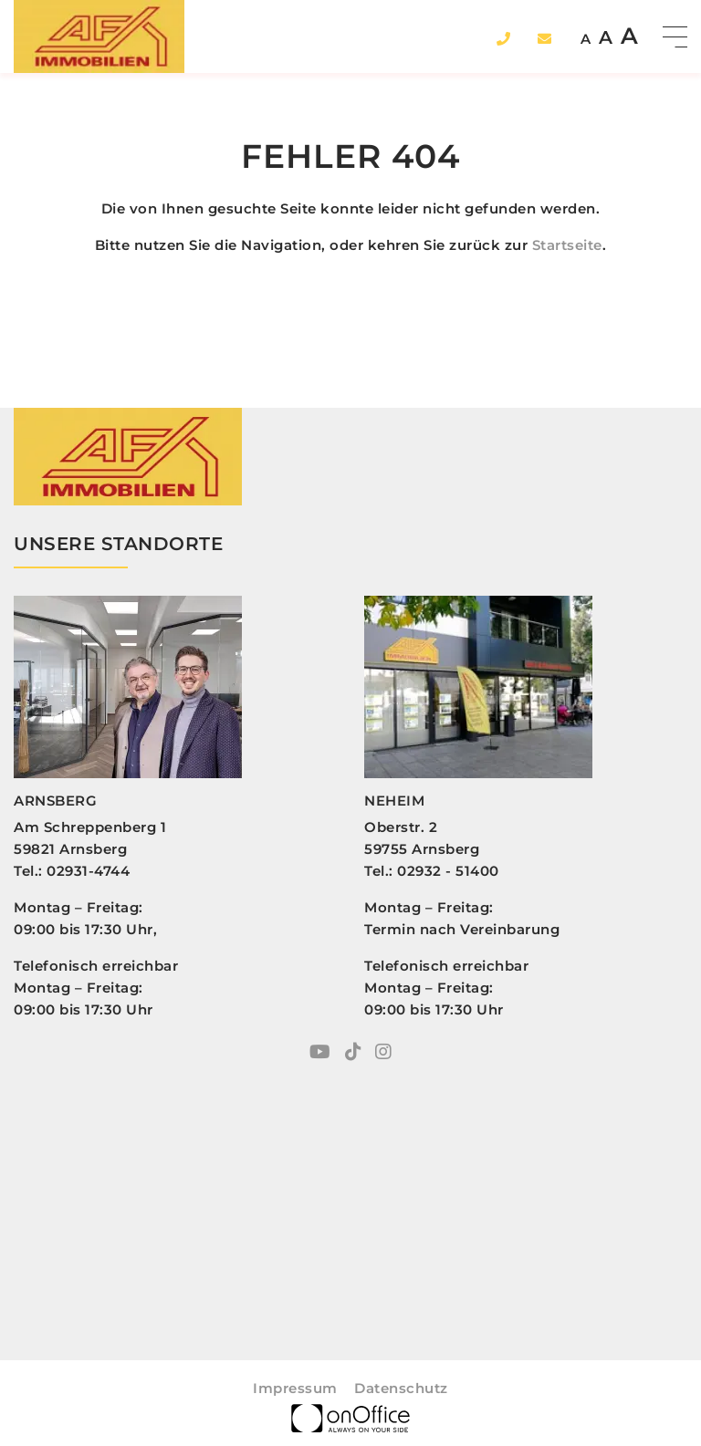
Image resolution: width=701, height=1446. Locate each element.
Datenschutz (401, 1388)
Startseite (567, 245)
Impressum (295, 1388)
